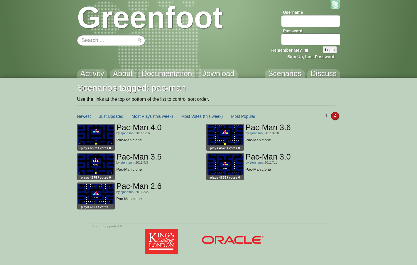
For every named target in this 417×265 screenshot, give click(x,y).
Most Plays (142, 116)
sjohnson (127, 133)
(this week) (163, 116)
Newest (84, 116)
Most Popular (243, 116)
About (97, 226)
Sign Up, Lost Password (310, 56)
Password (293, 30)
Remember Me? (286, 50)
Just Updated (111, 116)
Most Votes (191, 116)
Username (293, 12)
